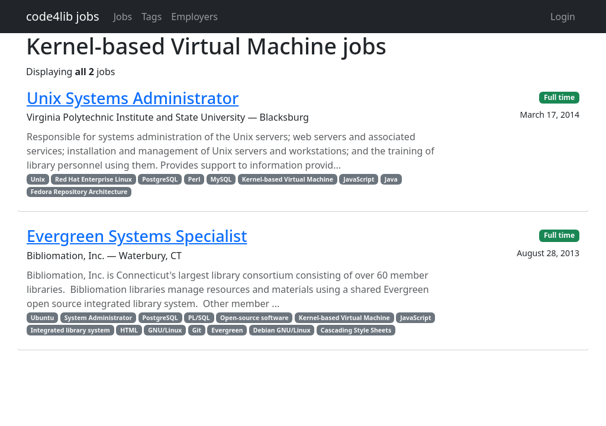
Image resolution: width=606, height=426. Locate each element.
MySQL (221, 179)
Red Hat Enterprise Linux (93, 179)
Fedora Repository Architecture (79, 192)
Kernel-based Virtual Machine (287, 179)
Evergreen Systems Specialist (137, 236)
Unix (38, 179)
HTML (129, 330)
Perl (194, 179)
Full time (559, 97)
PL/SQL (199, 318)
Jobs (123, 16)
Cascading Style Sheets (356, 330)
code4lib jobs (62, 16)
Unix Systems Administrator (132, 98)
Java (391, 179)
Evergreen (227, 330)
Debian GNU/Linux (282, 330)
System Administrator (99, 318)
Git (196, 330)
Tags (151, 16)
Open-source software (254, 318)
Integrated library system (70, 330)
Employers (194, 16)
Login (562, 16)
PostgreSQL (160, 179)
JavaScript (358, 179)
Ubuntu (42, 318)
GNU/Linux (165, 330)
